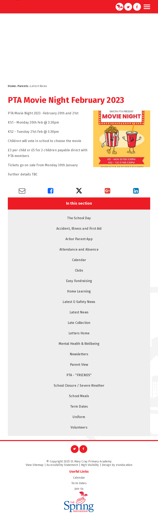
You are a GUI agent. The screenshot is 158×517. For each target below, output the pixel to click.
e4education (124, 465)
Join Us (112, 489)
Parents (22, 86)
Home (12, 86)
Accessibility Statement (62, 465)
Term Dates (110, 483)
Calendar (111, 477)
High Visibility (90, 465)
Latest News (38, 86)
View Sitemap (35, 465)
